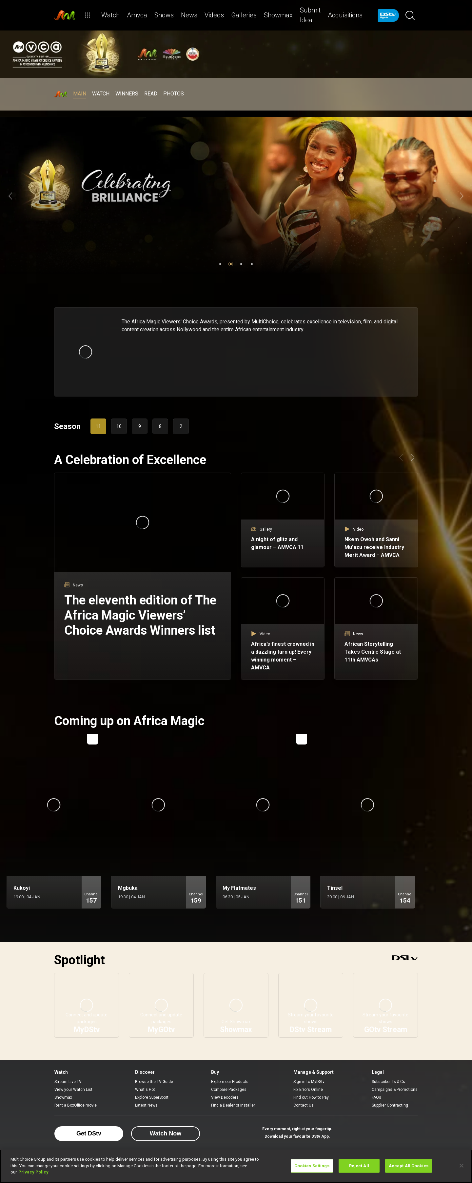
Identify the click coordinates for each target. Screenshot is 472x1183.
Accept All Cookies (408, 1165)
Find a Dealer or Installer (233, 1105)
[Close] (461, 1165)
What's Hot (145, 1089)
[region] (236, 1166)
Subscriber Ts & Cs (388, 1081)
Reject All (359, 1165)
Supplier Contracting (390, 1105)
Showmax (63, 1097)
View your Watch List (73, 1089)
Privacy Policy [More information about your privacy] (33, 1172)
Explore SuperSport (151, 1097)
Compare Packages (228, 1089)
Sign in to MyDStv (308, 1081)
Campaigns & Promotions (395, 1089)
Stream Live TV (68, 1081)
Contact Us (303, 1105)
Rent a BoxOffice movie (75, 1105)
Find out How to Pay (311, 1097)
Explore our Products (229, 1081)
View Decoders (225, 1097)
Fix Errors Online (308, 1089)
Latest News (146, 1105)
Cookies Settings (311, 1165)
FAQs (376, 1097)
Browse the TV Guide (154, 1081)
